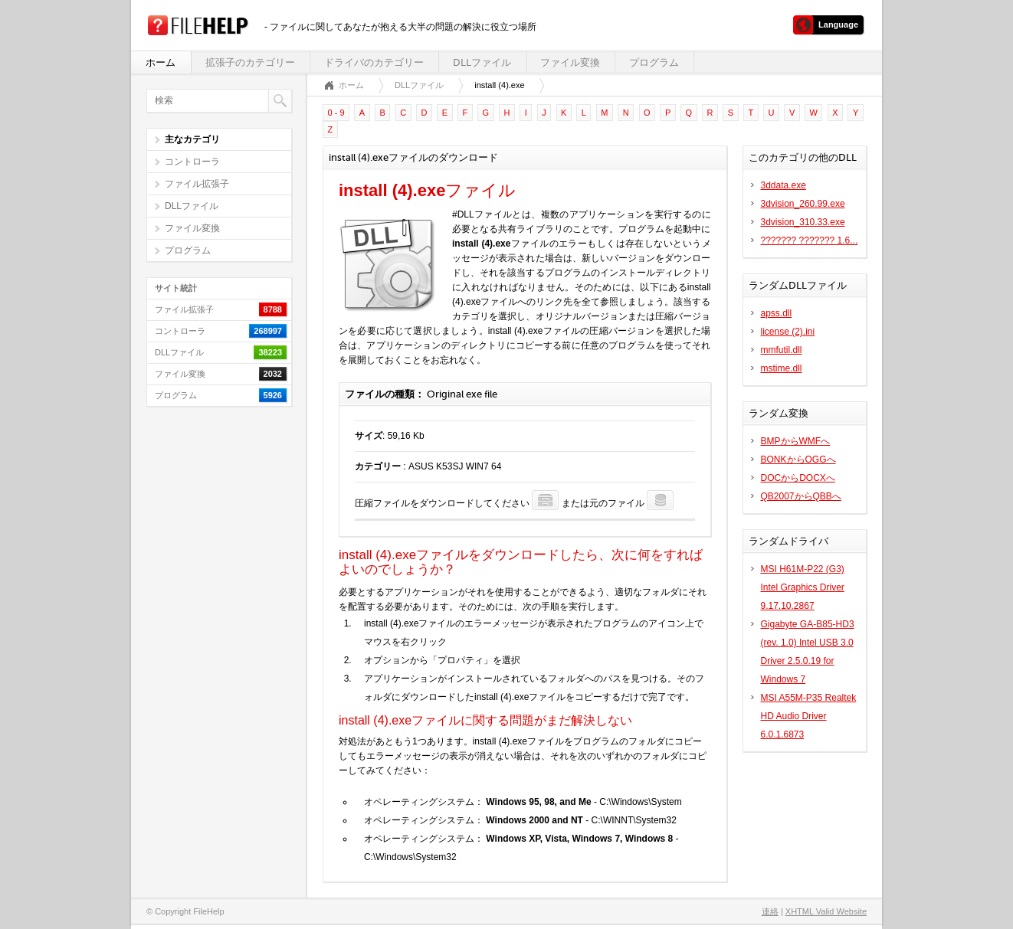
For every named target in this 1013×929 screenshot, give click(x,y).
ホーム (160, 62)
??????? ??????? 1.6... (809, 240)
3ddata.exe (783, 185)
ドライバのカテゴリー (374, 62)
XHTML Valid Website (826, 911)
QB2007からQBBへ (801, 496)
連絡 (770, 911)
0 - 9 (336, 112)
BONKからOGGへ (798, 459)
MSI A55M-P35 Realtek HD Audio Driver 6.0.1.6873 (809, 716)
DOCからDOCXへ (798, 478)
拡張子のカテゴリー (250, 62)
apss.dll (776, 313)
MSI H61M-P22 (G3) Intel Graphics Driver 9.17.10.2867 (802, 587)
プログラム (654, 62)
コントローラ (192, 161)
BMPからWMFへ (796, 441)
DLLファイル (482, 62)
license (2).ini (788, 331)
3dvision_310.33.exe (803, 222)
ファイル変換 (570, 62)
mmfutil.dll (781, 350)
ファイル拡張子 (197, 183)
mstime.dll (781, 368)
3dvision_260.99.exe (803, 203)
